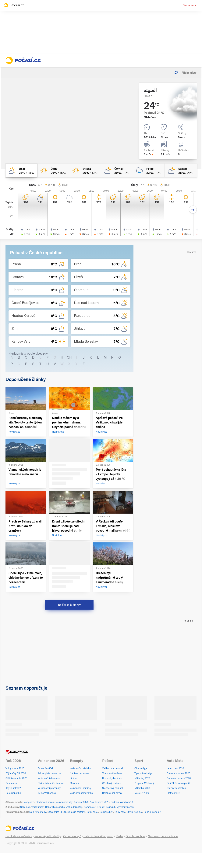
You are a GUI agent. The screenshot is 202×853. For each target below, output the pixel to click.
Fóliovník (110, 807)
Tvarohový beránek (112, 773)
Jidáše (73, 778)
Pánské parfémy (152, 812)
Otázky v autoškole (176, 788)
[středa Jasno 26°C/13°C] (85, 170)
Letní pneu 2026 (175, 768)
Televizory (120, 812)
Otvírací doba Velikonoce (51, 783)
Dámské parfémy (76, 812)
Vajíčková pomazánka (81, 793)
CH (69, 357)
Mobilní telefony (37, 812)
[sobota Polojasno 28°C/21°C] (181, 170)
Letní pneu (92, 812)
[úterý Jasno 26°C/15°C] (53, 170)
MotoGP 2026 (141, 793)
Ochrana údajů (72, 836)
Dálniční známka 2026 (178, 773)
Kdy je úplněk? (13, 788)
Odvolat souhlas (135, 836)
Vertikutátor (37, 807)
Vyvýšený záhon (125, 807)
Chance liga (140, 768)
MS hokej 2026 (142, 778)
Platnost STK (173, 793)
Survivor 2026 (81, 802)
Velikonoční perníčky (80, 788)
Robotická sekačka (55, 807)
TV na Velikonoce (47, 793)
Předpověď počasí (45, 802)
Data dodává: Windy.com (98, 836)
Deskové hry (106, 812)
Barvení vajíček (45, 768)
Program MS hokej (144, 783)
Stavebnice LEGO (57, 812)
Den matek (11, 783)
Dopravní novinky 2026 (179, 778)
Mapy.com (28, 802)
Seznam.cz (189, 5)
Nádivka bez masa (79, 773)
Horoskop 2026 (13, 793)
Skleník (101, 807)
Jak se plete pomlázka (49, 773)
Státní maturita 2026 (16, 778)
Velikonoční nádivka (80, 768)
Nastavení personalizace (163, 836)
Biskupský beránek (112, 778)
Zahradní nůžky (74, 807)
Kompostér (89, 807)
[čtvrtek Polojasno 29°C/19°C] (117, 170)
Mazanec (74, 783)
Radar (119, 836)
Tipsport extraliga (143, 773)
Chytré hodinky (134, 812)
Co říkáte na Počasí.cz (18, 836)
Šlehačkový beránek (112, 788)
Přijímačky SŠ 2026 (15, 773)
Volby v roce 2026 (14, 768)
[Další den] (193, 209)
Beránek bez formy (112, 793)
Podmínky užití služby (47, 836)
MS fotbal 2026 (142, 788)
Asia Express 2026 (99, 802)
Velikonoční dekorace (49, 778)
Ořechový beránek (111, 783)
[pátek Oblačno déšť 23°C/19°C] (149, 170)
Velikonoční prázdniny (49, 788)
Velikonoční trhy (64, 802)
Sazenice (25, 807)
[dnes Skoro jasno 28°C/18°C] (21, 170)
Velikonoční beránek (112, 768)
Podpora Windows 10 (122, 802)
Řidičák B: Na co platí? (178, 783)
